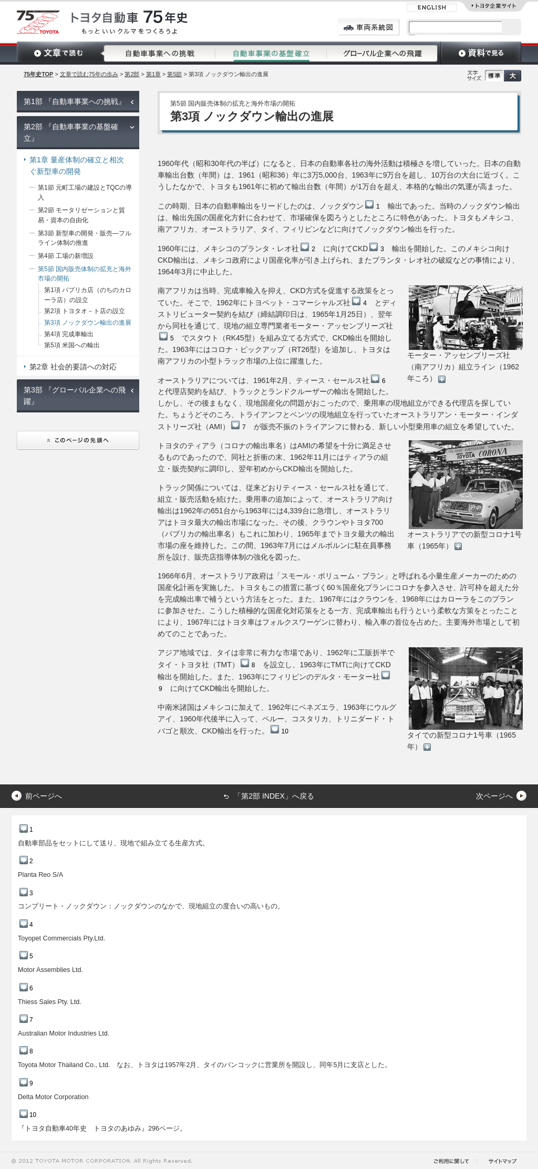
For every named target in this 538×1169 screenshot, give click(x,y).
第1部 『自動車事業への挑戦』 (75, 101)
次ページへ (494, 796)
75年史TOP (38, 74)
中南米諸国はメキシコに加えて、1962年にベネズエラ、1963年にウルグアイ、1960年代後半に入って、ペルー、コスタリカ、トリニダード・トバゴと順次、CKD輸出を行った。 (277, 719)
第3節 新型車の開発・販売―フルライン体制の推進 (84, 238)
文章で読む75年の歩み (89, 74)
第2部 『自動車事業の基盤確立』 (71, 132)
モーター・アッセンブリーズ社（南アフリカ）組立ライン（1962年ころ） (465, 334)
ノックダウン (349, 206)
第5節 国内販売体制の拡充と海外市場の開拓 (84, 274)
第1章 (153, 74)
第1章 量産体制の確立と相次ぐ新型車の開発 (76, 165)
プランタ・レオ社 (277, 248)
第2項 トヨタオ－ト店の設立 (84, 311)
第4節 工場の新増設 (66, 256)
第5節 (174, 74)
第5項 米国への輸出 (72, 345)
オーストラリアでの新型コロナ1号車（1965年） (465, 495)
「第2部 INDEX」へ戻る (274, 796)
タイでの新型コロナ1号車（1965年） (465, 699)
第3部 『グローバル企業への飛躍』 (75, 396)
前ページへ (43, 796)
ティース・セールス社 (341, 380)
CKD (368, 248)
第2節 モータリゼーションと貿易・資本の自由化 (81, 215)
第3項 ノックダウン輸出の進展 (87, 322)
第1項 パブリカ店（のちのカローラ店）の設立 (87, 295)
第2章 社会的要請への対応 (73, 367)
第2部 (132, 74)
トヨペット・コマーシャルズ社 (307, 302)
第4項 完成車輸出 (69, 334)
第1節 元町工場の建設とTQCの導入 (85, 192)
